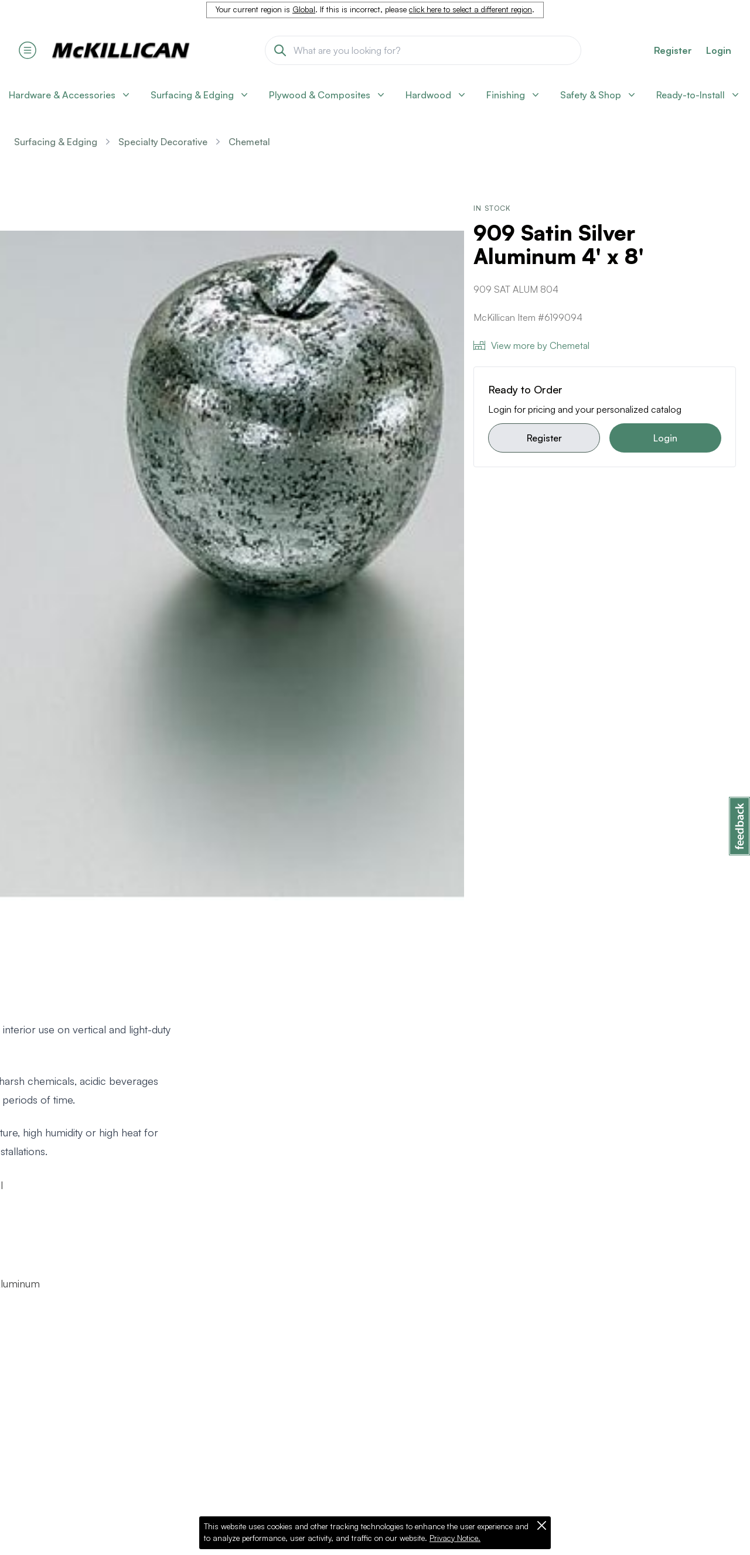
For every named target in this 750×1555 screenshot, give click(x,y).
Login (718, 50)
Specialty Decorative (162, 142)
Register (544, 438)
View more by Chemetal (531, 345)
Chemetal (249, 142)
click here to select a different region (470, 9)
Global (303, 9)
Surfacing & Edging (55, 142)
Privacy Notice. (454, 1538)
